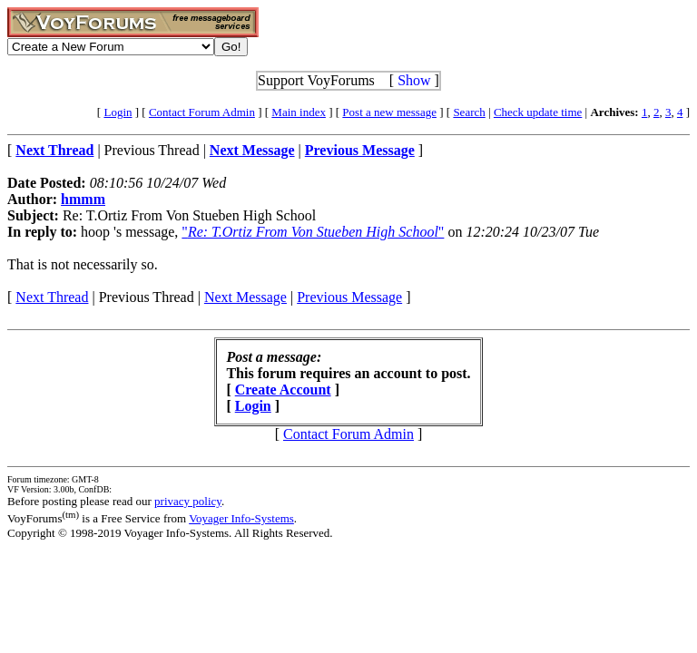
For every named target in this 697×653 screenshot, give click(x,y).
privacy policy (187, 501)
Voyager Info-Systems (241, 518)
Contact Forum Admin (202, 112)
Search (469, 112)
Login (117, 112)
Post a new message (389, 112)
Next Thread (51, 297)
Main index (298, 112)
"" (313, 231)
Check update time (538, 112)
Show (414, 80)
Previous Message (349, 297)
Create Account (283, 389)
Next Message (245, 297)
